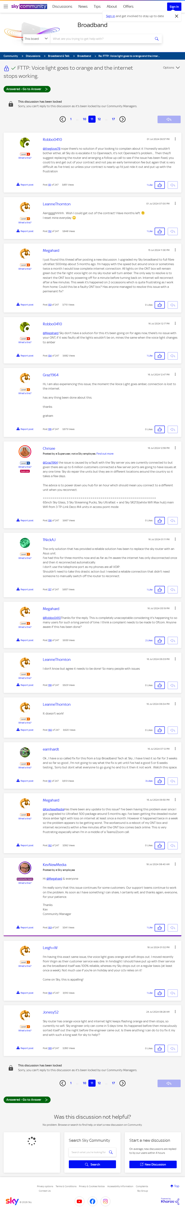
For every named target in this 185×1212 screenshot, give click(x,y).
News (83, 6)
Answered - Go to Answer (27, 89)
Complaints (142, 1186)
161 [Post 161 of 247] (49, 781)
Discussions (62, 6)
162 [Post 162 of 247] (50, 845)
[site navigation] (6, 6)
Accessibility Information (120, 1186)
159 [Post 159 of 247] (50, 685)
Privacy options (45, 1186)
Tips (97, 6)
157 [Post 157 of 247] (49, 589)
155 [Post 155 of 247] (49, 429)
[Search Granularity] (36, 38)
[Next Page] (122, 119)
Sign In (174, 6)
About (112, 6)
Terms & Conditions (66, 1186)
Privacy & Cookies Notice (92, 1186)
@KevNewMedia (53, 809)
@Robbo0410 (52, 618)
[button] (175, 138)
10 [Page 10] (84, 119)
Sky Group (142, 1190)
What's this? (24, 158)
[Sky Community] (29, 6)
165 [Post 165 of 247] (50, 1048)
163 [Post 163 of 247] (50, 927)
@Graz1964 (50, 462)
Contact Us (45, 1190)
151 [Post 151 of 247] (49, 184)
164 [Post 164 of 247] (50, 993)
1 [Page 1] (71, 119)
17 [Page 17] (113, 119)
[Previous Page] (62, 119)
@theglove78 (51, 148)
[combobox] (100, 38)
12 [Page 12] (99, 119)
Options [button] (168, 67)
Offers (128, 6)
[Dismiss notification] (177, 16)
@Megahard (51, 333)
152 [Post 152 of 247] (49, 231)
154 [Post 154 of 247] (50, 355)
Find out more (104, 453)
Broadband (92, 24)
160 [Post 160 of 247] (50, 730)
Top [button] (176, 1186)
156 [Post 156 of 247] (50, 520)
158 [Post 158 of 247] (50, 640)
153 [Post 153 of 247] (49, 304)
